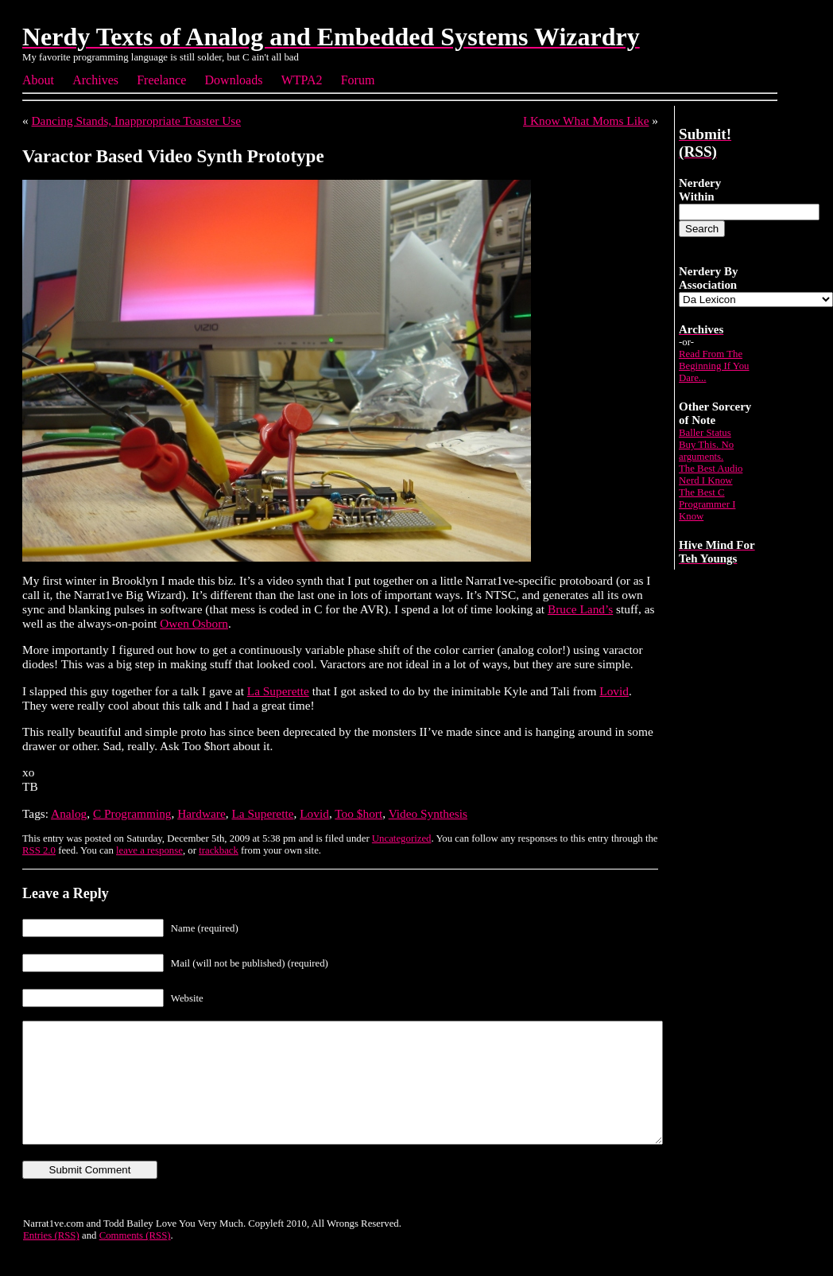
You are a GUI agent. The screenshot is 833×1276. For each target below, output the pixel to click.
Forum (358, 80)
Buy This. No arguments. (706, 450)
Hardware (201, 813)
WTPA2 (302, 80)
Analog (69, 813)
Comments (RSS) (135, 1259)
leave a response (149, 850)
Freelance (161, 80)
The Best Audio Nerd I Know (710, 474)
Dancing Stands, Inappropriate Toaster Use (137, 120)
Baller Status (705, 432)
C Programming (132, 813)
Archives (95, 80)
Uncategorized (402, 838)
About (38, 80)
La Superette (278, 691)
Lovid (614, 691)
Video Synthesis (428, 813)
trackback (218, 850)
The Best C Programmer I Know (707, 504)
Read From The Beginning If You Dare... (714, 365)
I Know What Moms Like (586, 120)
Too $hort (358, 813)
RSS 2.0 (39, 850)
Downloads (234, 80)
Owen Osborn (194, 623)
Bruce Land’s (580, 609)
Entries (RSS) (51, 1259)
